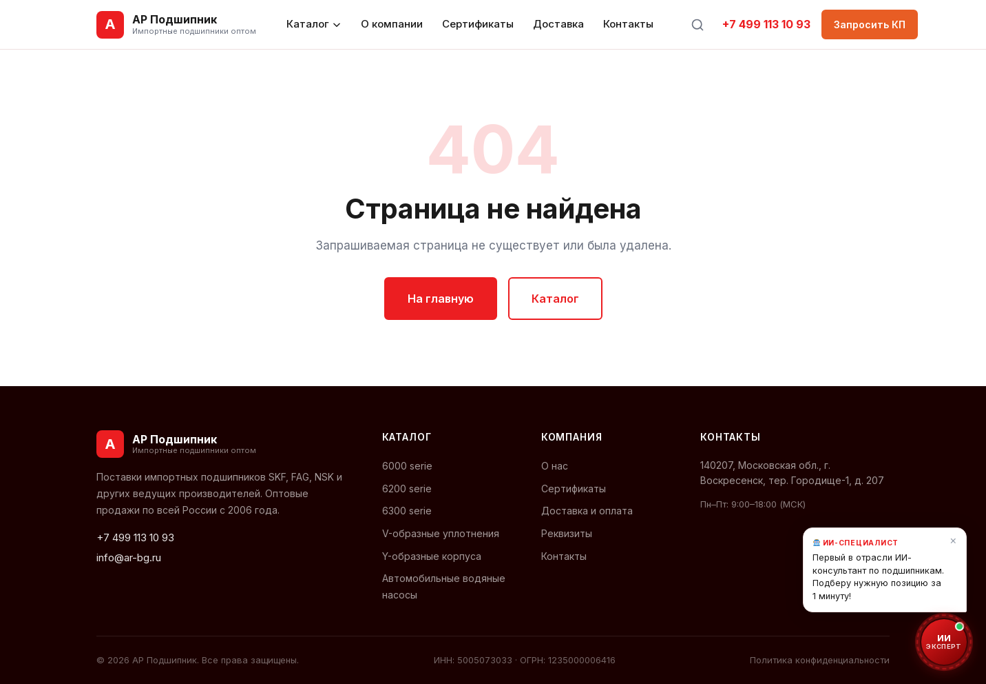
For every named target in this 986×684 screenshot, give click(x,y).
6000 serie (407, 466)
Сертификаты (478, 23)
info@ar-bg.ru (128, 557)
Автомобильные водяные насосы (443, 586)
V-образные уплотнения (440, 533)
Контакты (628, 23)
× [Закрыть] (953, 540)
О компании (392, 23)
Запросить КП (869, 24)
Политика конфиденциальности (820, 659)
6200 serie (407, 488)
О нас (554, 466)
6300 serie (407, 510)
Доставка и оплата (587, 510)
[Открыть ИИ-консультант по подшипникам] (944, 642)
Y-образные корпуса (431, 556)
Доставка (558, 23)
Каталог (314, 23)
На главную (441, 298)
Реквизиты (566, 533)
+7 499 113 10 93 (766, 24)
